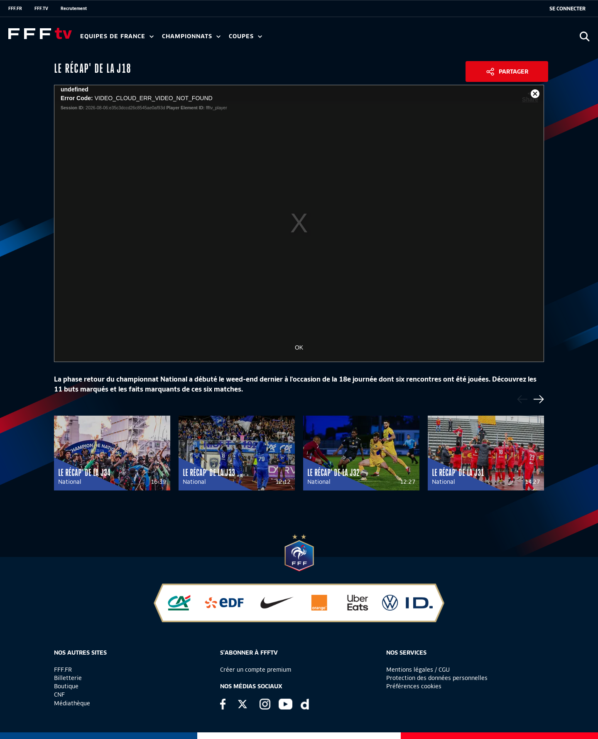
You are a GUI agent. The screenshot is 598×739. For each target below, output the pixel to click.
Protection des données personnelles (437, 678)
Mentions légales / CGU (418, 669)
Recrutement (74, 8)
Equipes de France (117, 36)
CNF (59, 694)
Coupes (245, 36)
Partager (513, 71)
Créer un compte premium (255, 669)
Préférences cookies (413, 686)
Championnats (191, 36)
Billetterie (68, 678)
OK (299, 347)
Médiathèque (72, 703)
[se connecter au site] (567, 8)
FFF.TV (41, 8)
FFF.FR (15, 8)
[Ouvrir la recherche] (584, 36)
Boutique (66, 686)
